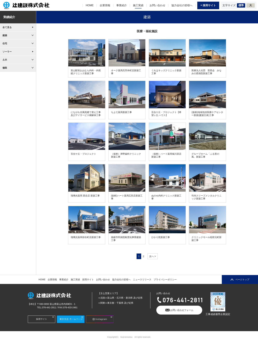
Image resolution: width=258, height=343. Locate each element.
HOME (42, 279)
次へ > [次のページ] (152, 256)
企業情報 (52, 279)
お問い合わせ (103, 279)
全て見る (7, 27)
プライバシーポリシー (165, 279)
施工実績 (75, 279)
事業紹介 (63, 279)
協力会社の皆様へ (121, 279)
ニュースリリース (142, 279)
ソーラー (7, 51)
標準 (241, 5)
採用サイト (88, 279)
